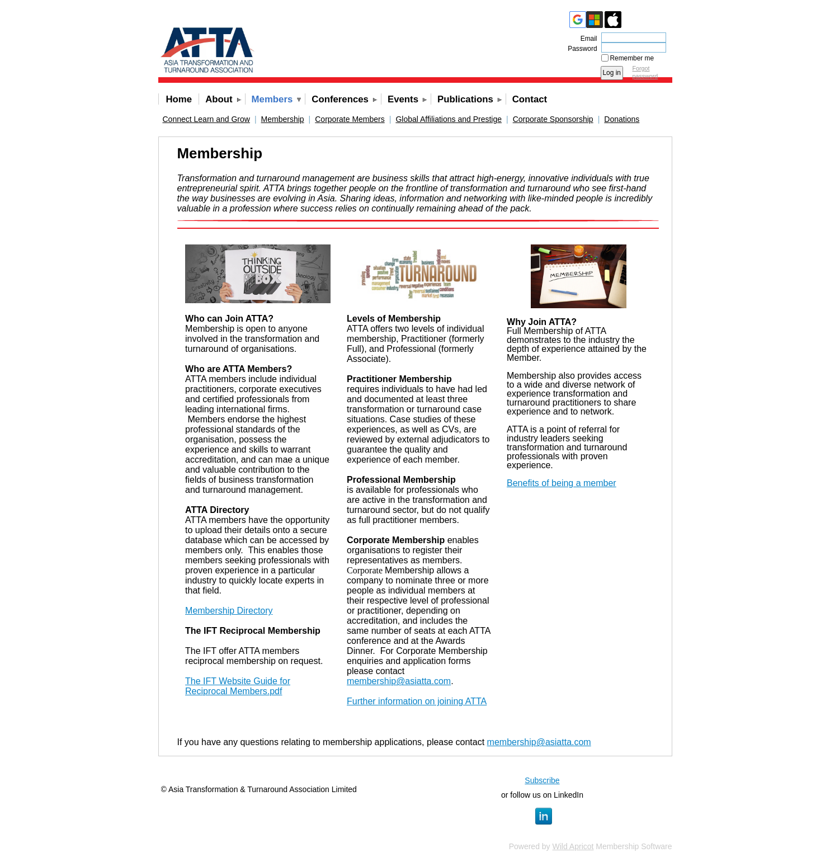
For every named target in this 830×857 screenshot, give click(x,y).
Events (403, 99)
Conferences (340, 99)
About (218, 99)
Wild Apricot (573, 846)
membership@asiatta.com (399, 681)
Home (179, 99)
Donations (621, 119)
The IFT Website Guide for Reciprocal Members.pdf (237, 686)
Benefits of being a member (561, 483)
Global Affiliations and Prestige (448, 119)
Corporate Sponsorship (553, 119)
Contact (529, 99)
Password (580, 49)
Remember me (632, 58)
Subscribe (542, 780)
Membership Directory (228, 610)
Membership (282, 119)
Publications (465, 99)
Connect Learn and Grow (206, 119)
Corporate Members (350, 119)
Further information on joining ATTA (417, 701)
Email (586, 39)
